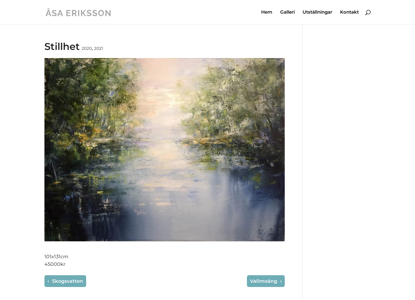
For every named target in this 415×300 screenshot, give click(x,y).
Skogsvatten (67, 281)
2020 (87, 48)
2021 (98, 48)
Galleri (287, 12)
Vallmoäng (264, 281)
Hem (266, 12)
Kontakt (349, 12)
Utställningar (317, 12)
